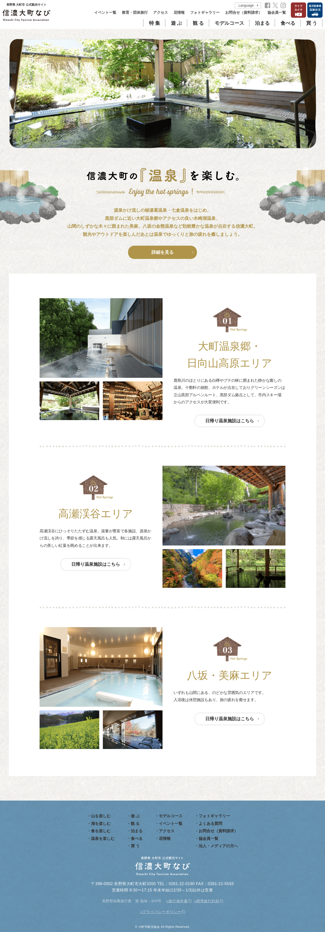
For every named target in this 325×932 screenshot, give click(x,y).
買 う (311, 23)
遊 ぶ (176, 23)
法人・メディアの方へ (218, 846)
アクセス (160, 12)
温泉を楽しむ (103, 838)
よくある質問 (210, 823)
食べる (288, 23)
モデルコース (229, 23)
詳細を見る (162, 252)
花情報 (179, 12)
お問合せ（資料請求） (243, 12)
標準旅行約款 (208, 901)
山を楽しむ (101, 816)
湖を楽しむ (101, 823)
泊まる (262, 23)
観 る (198, 23)
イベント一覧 (105, 12)
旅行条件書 (178, 901)
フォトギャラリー (205, 12)
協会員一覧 (276, 12)
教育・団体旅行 (135, 12)
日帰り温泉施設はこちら (229, 420)
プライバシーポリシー (161, 912)
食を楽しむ (101, 831)
